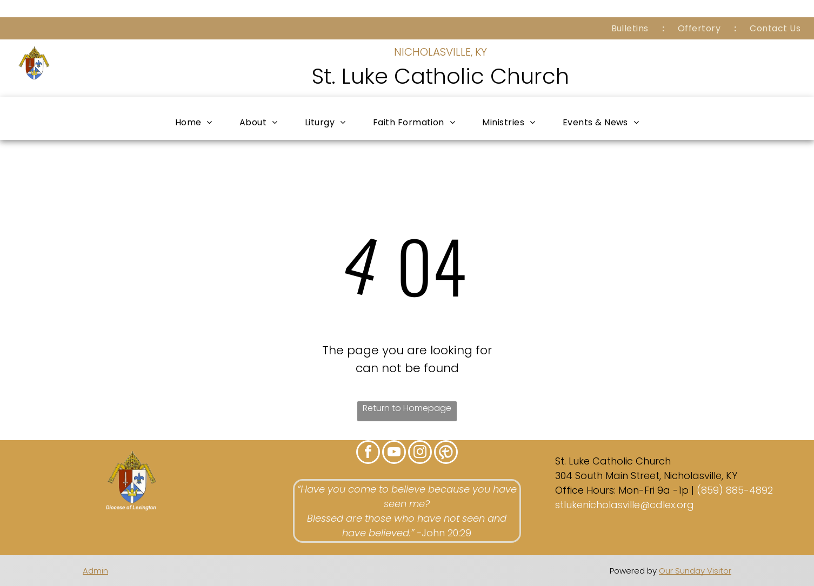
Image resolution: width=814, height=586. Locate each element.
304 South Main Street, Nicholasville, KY (646, 475)
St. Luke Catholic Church (440, 76)
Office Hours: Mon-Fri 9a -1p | (624, 490)
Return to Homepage (407, 408)
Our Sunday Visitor (695, 570)
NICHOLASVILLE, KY (440, 51)
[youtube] (394, 453)
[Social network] (446, 453)
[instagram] (420, 453)
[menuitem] (631, 28)
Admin (95, 570)
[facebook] (368, 453)
